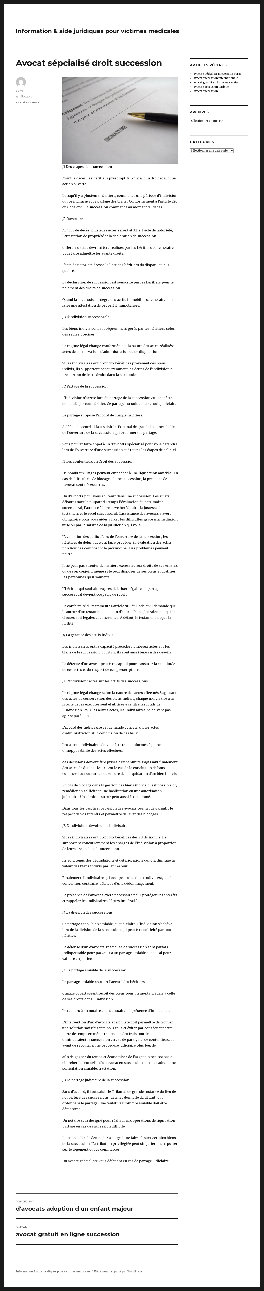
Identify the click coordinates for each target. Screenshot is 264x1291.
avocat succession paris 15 (211, 87)
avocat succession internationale (215, 78)
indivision (168, 195)
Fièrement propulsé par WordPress (118, 1271)
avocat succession (28, 102)
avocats (120, 444)
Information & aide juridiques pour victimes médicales (97, 30)
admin (20, 90)
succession (102, 167)
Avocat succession (205, 91)
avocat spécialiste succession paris (217, 74)
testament (70, 513)
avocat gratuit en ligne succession (216, 82)
